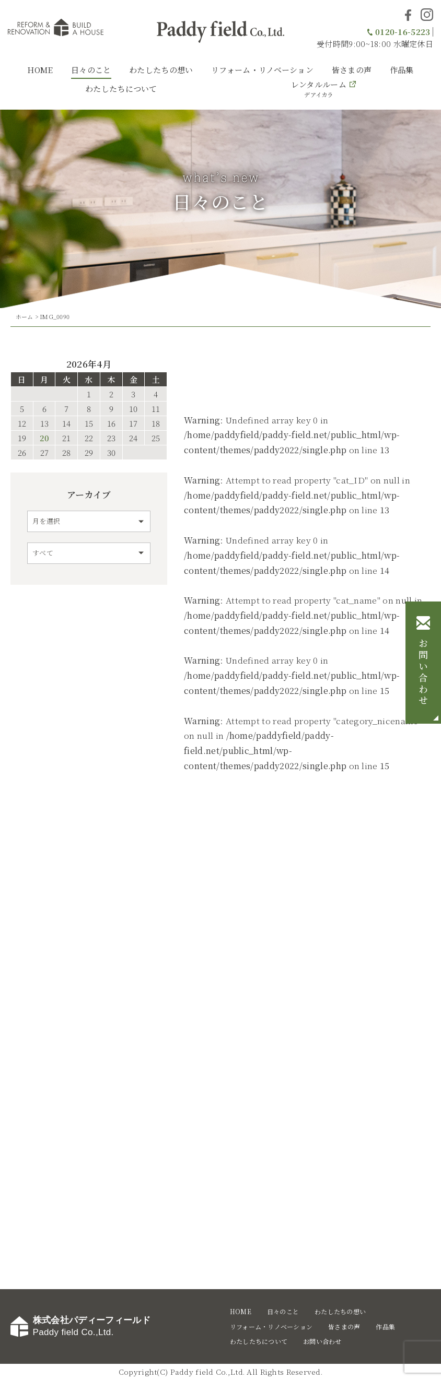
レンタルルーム (318, 89)
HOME (40, 69)
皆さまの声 (352, 69)
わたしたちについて (121, 88)
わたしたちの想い (161, 69)
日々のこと (91, 69)
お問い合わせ (423, 673)
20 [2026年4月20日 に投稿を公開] (44, 438)
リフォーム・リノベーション (262, 69)
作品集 (402, 69)
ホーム (24, 316)
